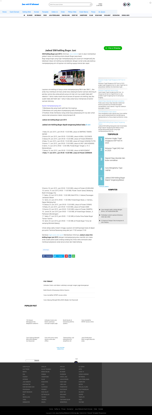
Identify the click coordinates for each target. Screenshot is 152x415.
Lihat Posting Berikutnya (60, 348)
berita (25, 371)
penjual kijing (83, 387)
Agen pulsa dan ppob (56, 235)
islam (91, 15)
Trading (43, 399)
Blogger (29, 15)
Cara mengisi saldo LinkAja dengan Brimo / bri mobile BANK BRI (111, 210)
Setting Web (26, 12)
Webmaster (26, 402)
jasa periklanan (54, 15)
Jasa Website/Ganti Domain (83, 409)
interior (25, 379)
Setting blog (45, 394)
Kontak (36, 12)
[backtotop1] (78, 413)
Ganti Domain (14, 12)
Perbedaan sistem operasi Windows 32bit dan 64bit (112, 216)
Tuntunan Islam (65, 399)
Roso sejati (44, 392)
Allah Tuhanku (46, 369)
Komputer (82, 382)
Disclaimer (70, 409)
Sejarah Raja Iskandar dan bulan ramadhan (111, 101)
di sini (88, 125)
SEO (24, 394)
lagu (42, 384)
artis (80, 369)
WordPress (63, 402)
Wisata (43, 402)
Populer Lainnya (104, 186)
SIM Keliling (66, 15)
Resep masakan (27, 392)
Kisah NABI (98, 15)
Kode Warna (83, 12)
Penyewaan (26, 389)
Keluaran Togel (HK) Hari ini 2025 (108, 90)
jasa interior (64, 379)
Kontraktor (26, 384)
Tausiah (43, 397)
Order (63, 12)
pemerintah (63, 387)
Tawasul (62, 397)
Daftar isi (55, 12)
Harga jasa (63, 377)
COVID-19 (81, 371)
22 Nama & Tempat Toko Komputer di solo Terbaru (112, 221)
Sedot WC (75, 15)
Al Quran (81, 366)
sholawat (107, 15)
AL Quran (101, 12)
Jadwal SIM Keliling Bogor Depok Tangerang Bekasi (114, 179)
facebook (63, 374)
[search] (70, 4)
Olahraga (44, 387)
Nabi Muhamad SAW (28, 387)
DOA (24, 374)
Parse (93, 12)
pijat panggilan (84, 389)
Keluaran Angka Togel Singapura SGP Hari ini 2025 (114, 139)
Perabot (44, 389)
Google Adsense (127, 15)
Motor (81, 384)
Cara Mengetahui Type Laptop (107, 111)
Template (45, 12)
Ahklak (62, 366)
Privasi (63, 409)
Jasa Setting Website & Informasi (66, 413)
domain (43, 374)
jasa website (27, 382)
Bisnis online (45, 371)
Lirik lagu (63, 384)
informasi (38, 15)
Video (45, 15)
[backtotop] (76, 363)
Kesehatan (116, 15)
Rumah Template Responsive (97, 413)
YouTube (81, 402)
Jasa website (73, 54)
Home (4, 12)
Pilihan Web (72, 12)
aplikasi (62, 369)
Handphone (83, 15)
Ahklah (43, 366)
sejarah (81, 392)
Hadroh (25, 377)
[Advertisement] (76, 32)
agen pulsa (26, 366)
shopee (81, 394)
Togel (24, 399)
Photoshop (63, 389)
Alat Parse (26, 369)
